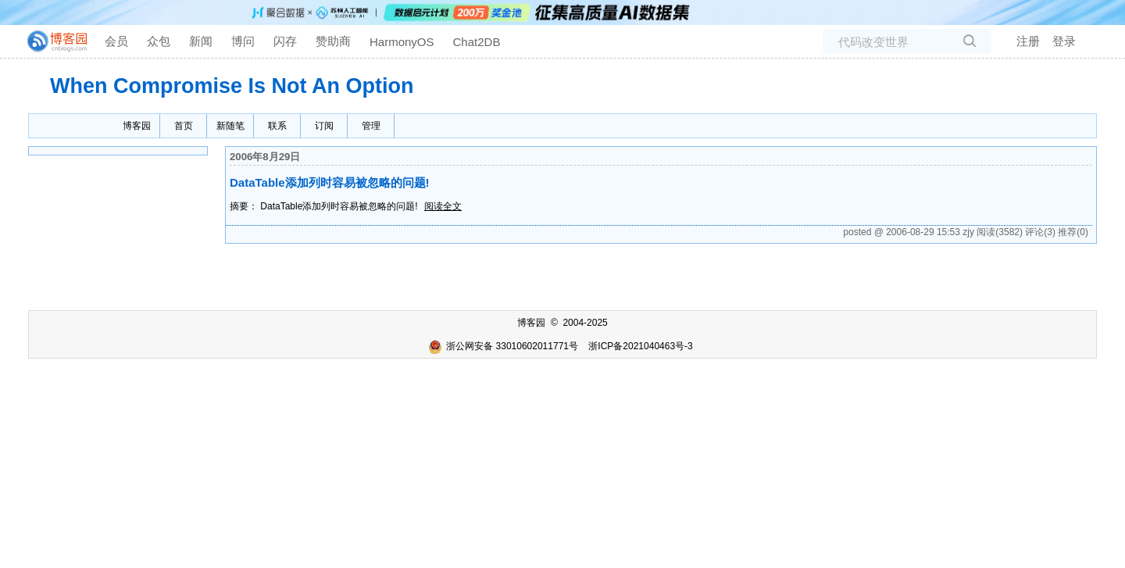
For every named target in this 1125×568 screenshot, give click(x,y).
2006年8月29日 (265, 157)
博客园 (137, 125)
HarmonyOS (402, 41)
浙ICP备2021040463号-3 (640, 346)
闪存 (285, 41)
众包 (158, 41)
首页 (183, 125)
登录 (1064, 41)
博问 (243, 41)
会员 (116, 41)
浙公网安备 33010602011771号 (503, 346)
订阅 (324, 125)
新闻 (200, 41)
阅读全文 (443, 206)
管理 (371, 125)
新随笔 (230, 125)
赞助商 (333, 41)
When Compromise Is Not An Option (232, 86)
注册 (1028, 41)
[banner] (51, 41)
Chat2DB (477, 41)
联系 (277, 125)
